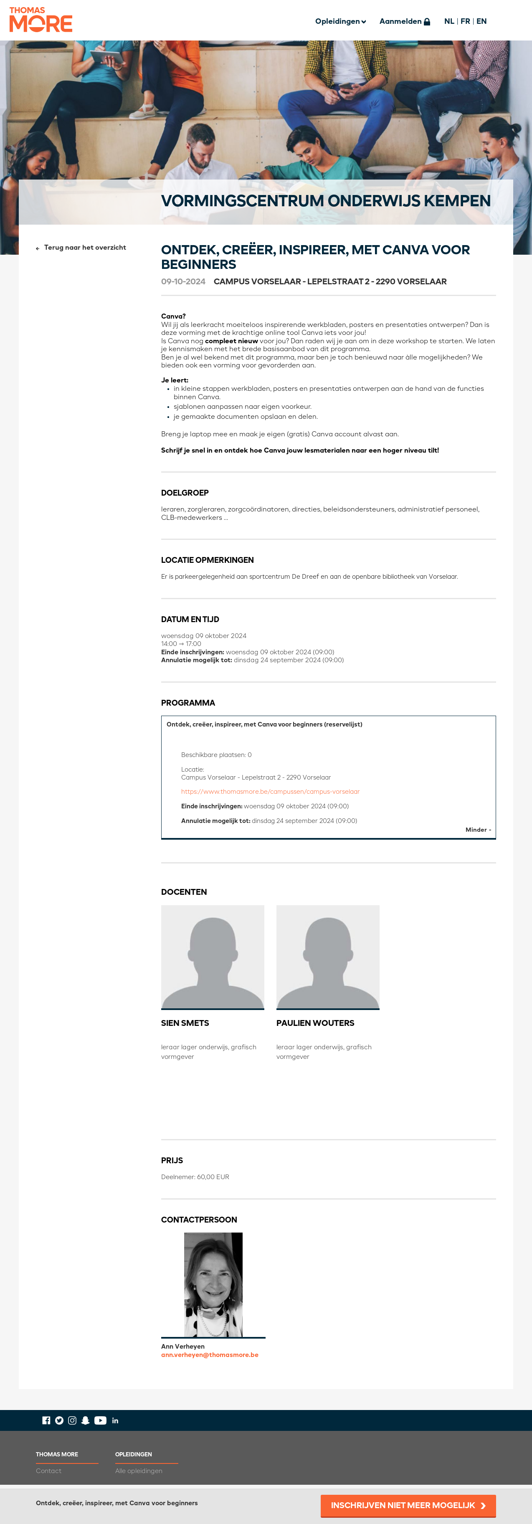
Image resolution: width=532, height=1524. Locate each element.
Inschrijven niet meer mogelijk (403, 1506)
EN (481, 21)
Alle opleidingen (138, 1475)
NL (449, 21)
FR (465, 21)
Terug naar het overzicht (85, 248)
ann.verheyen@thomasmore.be (209, 1359)
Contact (48, 1475)
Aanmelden (401, 21)
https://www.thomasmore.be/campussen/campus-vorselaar (274, 794)
